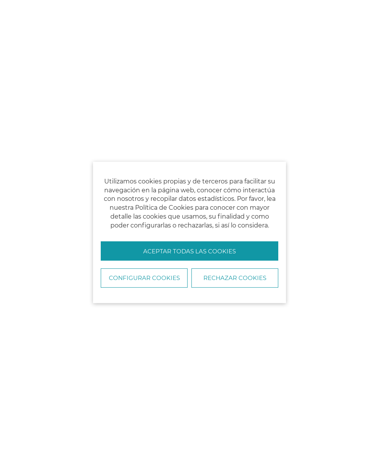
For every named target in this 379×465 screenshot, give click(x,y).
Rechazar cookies (234, 278)
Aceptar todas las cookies (189, 251)
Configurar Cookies (144, 278)
